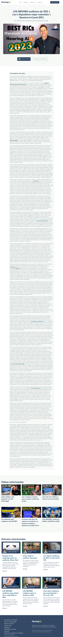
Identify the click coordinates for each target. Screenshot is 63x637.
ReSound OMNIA (14, 140)
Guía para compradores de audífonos (41, 631)
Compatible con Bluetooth (37, 321)
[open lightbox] (31, 39)
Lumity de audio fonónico (42, 220)
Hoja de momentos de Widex (17, 363)
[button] (26, 2)
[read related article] (11, 558)
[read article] (11, 547)
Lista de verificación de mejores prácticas (42, 630)
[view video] (11, 493)
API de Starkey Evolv (36, 388)
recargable (12, 266)
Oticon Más (35, 181)
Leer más (4, 570)
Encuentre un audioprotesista (40, 59)
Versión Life (17, 268)
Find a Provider (54, 2)
